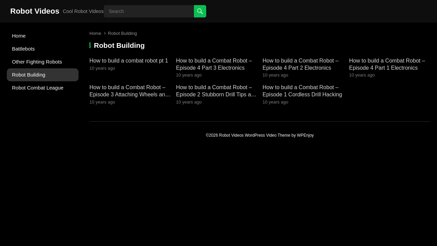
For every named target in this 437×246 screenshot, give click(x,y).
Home (19, 36)
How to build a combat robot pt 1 (128, 61)
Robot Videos (34, 11)
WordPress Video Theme (267, 135)
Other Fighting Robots (37, 62)
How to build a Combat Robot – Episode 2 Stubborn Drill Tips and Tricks (216, 94)
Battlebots (23, 49)
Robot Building (28, 75)
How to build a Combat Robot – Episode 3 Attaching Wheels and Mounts (128, 94)
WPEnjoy (305, 135)
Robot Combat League (38, 88)
